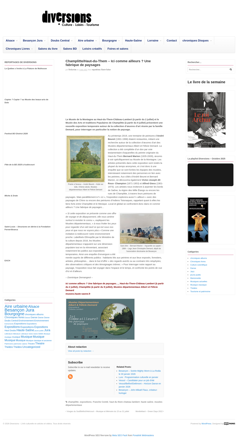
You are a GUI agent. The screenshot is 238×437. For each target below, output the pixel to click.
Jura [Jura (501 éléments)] (47, 330)
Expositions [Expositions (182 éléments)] (20, 323)
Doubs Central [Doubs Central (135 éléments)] (11, 320)
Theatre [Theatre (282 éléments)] (39, 343)
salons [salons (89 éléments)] (24, 344)
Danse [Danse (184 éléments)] (34, 317)
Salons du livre (48, 48)
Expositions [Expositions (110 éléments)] (32, 324)
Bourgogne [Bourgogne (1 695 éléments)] (14, 314)
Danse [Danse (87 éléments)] (27, 317)
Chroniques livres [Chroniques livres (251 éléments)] (14, 317)
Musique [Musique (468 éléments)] (38, 336)
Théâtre (193, 288)
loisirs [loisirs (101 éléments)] (40, 334)
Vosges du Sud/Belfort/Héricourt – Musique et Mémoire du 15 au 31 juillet (97, 411)
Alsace (10, 40)
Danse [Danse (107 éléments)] (41, 318)
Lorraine (152, 40)
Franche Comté (100, 402)
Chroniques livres (198, 261)
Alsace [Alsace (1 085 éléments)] (33, 306)
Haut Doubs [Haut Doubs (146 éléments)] (10, 330)
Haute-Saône (133, 40)
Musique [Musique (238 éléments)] (20, 340)
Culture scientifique (198, 265)
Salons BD (70, 48)
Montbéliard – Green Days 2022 (150, 411)
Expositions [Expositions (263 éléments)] (27, 326)
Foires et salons (117, 48)
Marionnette (195, 278)
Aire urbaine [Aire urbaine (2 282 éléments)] (16, 306)
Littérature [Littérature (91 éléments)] (9, 334)
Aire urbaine (86, 40)
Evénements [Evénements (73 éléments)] (9, 324)
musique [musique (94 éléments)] (8, 337)
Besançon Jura (32, 40)
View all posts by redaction (81, 351)
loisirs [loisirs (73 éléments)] (31, 334)
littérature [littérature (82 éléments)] (16, 334)
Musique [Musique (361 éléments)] (10, 340)
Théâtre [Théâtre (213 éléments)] (17, 347)
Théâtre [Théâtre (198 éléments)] (9, 347)
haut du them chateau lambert (124, 402)
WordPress (206, 423)
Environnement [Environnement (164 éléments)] (26, 320)
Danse (193, 268)
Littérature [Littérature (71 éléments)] (24, 334)
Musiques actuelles (198, 281)
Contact (172, 40)
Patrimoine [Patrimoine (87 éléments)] (9, 344)
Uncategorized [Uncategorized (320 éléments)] (31, 346)
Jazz (192, 271)
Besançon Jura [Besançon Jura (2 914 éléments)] (19, 309)
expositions (96, 70)
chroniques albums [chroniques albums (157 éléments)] (34, 314)
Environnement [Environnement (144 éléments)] (41, 320)
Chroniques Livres (18, 48)
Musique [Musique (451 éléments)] (26, 336)
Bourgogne (109, 40)
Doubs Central (60, 40)
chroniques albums (198, 258)
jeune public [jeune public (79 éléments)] (39, 330)
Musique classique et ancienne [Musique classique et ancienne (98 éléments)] (39, 341)
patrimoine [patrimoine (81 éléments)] (18, 344)
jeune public (195, 275)
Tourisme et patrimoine (200, 291)
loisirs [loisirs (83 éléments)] (36, 334)
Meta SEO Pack (119, 435)
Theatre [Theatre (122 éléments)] (31, 344)
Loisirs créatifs (92, 48)
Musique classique (198, 285)
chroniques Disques (195, 40)
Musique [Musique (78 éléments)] (47, 334)
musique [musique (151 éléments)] (16, 337)
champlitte (73, 402)
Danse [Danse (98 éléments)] (46, 318)
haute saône (147, 402)
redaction (72, 70)
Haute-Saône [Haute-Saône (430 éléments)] (25, 330)
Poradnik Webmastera (143, 435)
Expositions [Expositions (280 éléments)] (41, 326)
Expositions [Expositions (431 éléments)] (12, 326)
